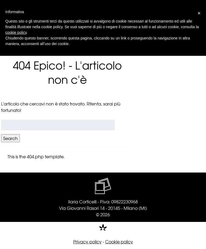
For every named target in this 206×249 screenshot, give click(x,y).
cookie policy (16, 32)
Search (10, 138)
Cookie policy (119, 241)
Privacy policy (87, 241)
